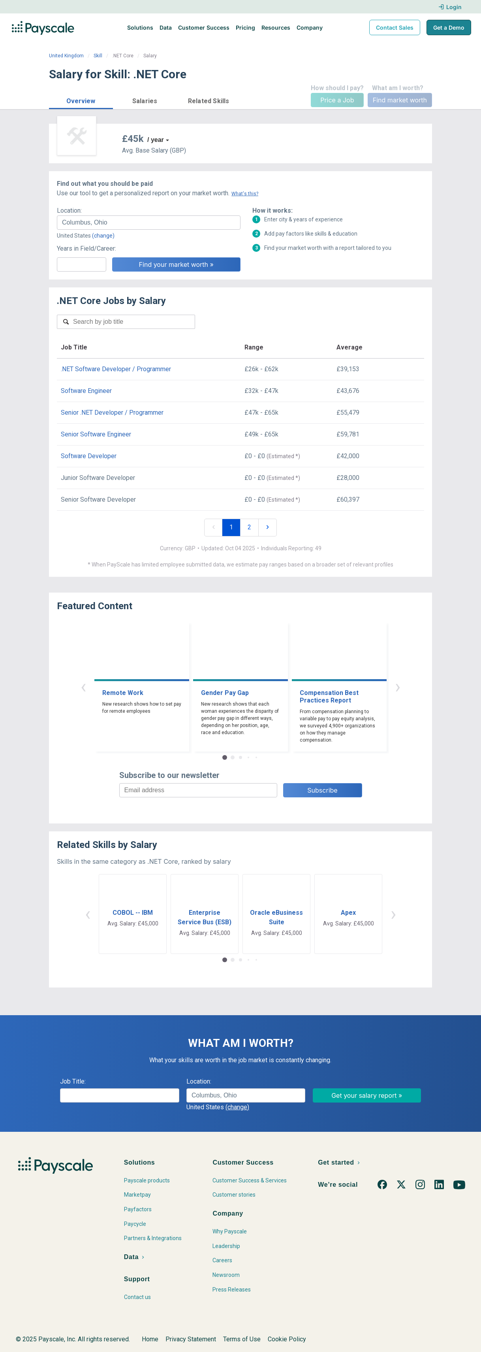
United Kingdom (66, 56)
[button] (81, 100)
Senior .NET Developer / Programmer (112, 412)
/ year (155, 139)
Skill (98, 56)
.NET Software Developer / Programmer (116, 369)
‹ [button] (83, 686)
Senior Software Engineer (96, 434)
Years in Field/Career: (86, 248)
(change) (103, 235)
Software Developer (88, 456)
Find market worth (400, 100)
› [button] (397, 686)
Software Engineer (86, 391)
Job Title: (73, 1081)
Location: (69, 210)
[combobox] (148, 222)
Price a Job (337, 100)
